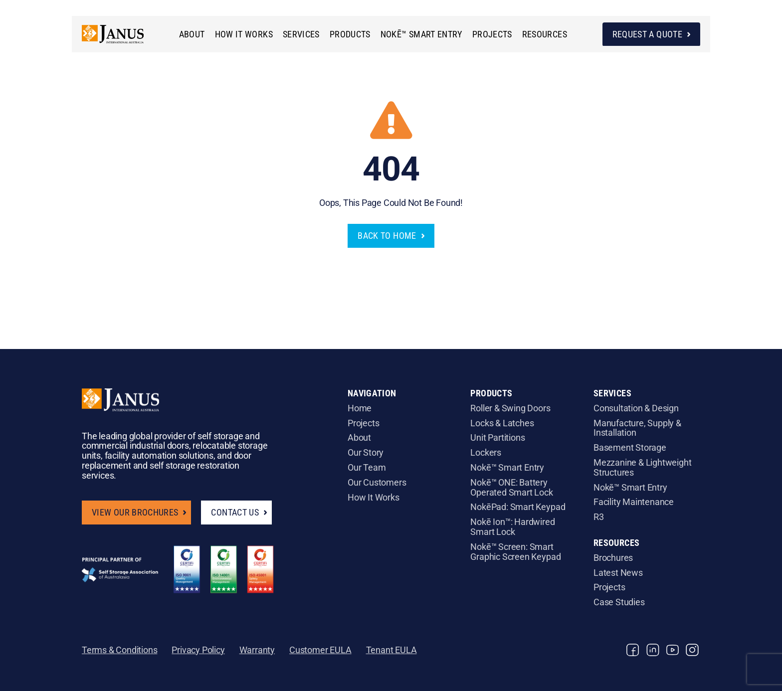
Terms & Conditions (119, 650)
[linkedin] (653, 650)
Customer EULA (320, 650)
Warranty (257, 650)
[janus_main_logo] (120, 27)
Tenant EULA (391, 650)
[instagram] (692, 650)
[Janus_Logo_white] (120, 392)
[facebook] (633, 650)
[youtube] (672, 650)
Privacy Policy (198, 650)
